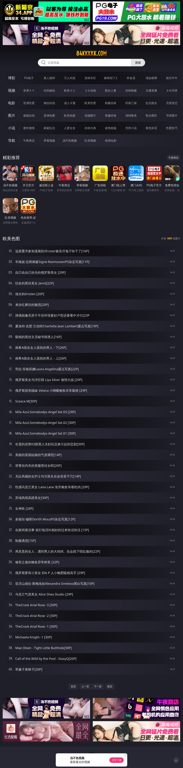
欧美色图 (69, 115)
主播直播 (151, 90)
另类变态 (171, 103)
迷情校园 (110, 128)
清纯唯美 (131, 115)
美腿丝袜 (110, 115)
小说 (11, 127)
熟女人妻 (110, 90)
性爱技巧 (171, 128)
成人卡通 (69, 103)
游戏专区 (90, 78)
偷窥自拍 (29, 115)
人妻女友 (69, 128)
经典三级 (131, 103)
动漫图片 (90, 115)
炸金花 (131, 78)
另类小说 (131, 128)
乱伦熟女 (151, 103)
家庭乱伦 (49, 128)
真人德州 (49, 78)
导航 (11, 140)
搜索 (138, 63)
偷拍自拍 (49, 103)
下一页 (98, 686)
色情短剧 (110, 140)
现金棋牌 (151, 78)
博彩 (11, 77)
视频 (11, 90)
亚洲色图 (49, 115)
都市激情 (29, 128)
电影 (11, 102)
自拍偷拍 (49, 90)
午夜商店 (29, 140)
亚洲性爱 (29, 103)
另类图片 (171, 115)
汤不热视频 (70, 140)
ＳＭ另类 (171, 90)
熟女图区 (151, 115)
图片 (11, 115)
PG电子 (29, 78)
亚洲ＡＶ (29, 90)
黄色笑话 (151, 128)
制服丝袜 (110, 103)
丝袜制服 (131, 90)
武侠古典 (90, 128)
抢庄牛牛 (171, 78)
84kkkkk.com (91, 53)
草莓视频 (49, 140)
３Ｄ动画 (90, 90)
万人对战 (69, 78)
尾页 (109, 686)
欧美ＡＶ (69, 90)
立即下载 (117, 760)
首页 (73, 686)
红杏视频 (90, 140)
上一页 (85, 686)
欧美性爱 (90, 103)
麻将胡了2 (110, 78)
